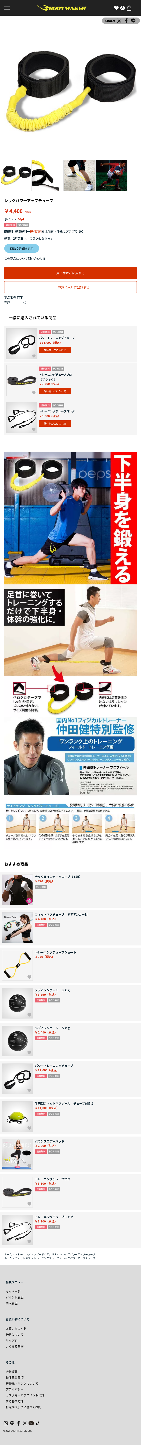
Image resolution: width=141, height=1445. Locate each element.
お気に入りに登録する (74, 287)
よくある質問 (14, 1346)
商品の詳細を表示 (22, 248)
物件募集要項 (14, 1377)
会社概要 (12, 1371)
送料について (14, 1334)
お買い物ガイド (16, 1328)
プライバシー (14, 1389)
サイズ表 (12, 1340)
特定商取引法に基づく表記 (23, 1407)
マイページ (13, 1291)
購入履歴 (12, 1303)
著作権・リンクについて (22, 1383)
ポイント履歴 (14, 1297)
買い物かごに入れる (70, 273)
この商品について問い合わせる (25, 258)
